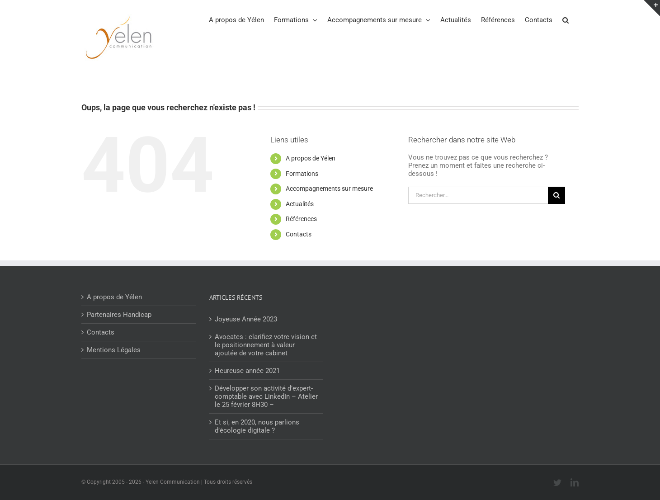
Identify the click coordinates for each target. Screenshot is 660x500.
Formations (302, 173)
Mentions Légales (114, 350)
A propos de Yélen (310, 158)
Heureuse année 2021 (247, 371)
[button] (565, 19)
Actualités (300, 204)
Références (301, 218)
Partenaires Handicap (119, 315)
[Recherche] (556, 195)
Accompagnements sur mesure (329, 188)
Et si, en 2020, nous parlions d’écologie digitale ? (257, 426)
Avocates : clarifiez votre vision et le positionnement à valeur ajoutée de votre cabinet (266, 345)
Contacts (298, 234)
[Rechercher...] (478, 195)
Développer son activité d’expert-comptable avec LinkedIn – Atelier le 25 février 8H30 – (266, 396)
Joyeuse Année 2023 (246, 319)
